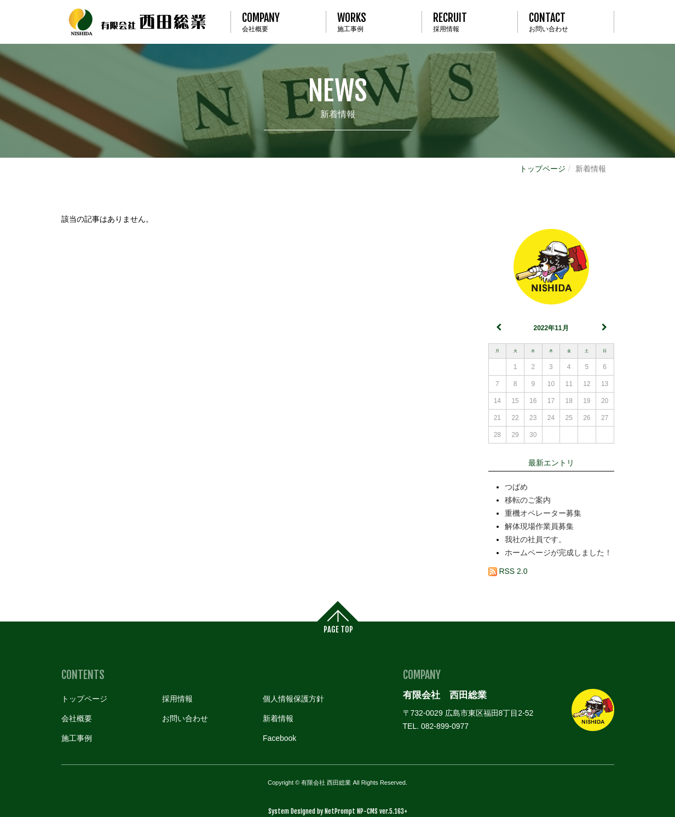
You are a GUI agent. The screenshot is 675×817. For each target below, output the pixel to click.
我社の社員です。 (535, 539)
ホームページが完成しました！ (558, 552)
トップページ (543, 168)
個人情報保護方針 (293, 698)
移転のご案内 (528, 500)
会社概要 (278, 22)
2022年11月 (550, 328)
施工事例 (374, 22)
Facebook (279, 738)
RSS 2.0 (508, 571)
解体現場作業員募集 (539, 526)
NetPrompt (340, 811)
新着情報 (337, 98)
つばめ (516, 486)
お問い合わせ (565, 22)
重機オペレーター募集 (543, 513)
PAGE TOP (338, 629)
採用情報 (469, 22)
